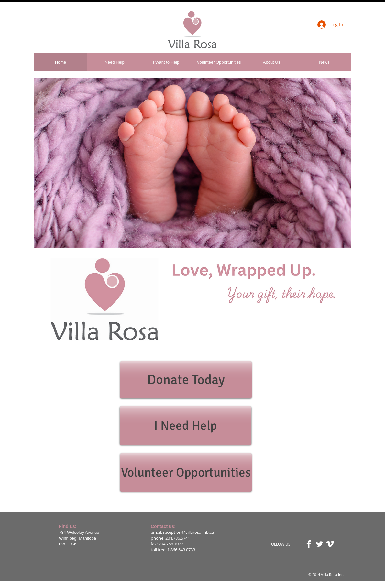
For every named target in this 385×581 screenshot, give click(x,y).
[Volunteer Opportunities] (186, 472)
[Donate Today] (186, 379)
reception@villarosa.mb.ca (188, 532)
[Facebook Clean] (309, 544)
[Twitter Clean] (319, 544)
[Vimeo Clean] (330, 544)
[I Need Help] (185, 425)
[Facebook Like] (81, 21)
